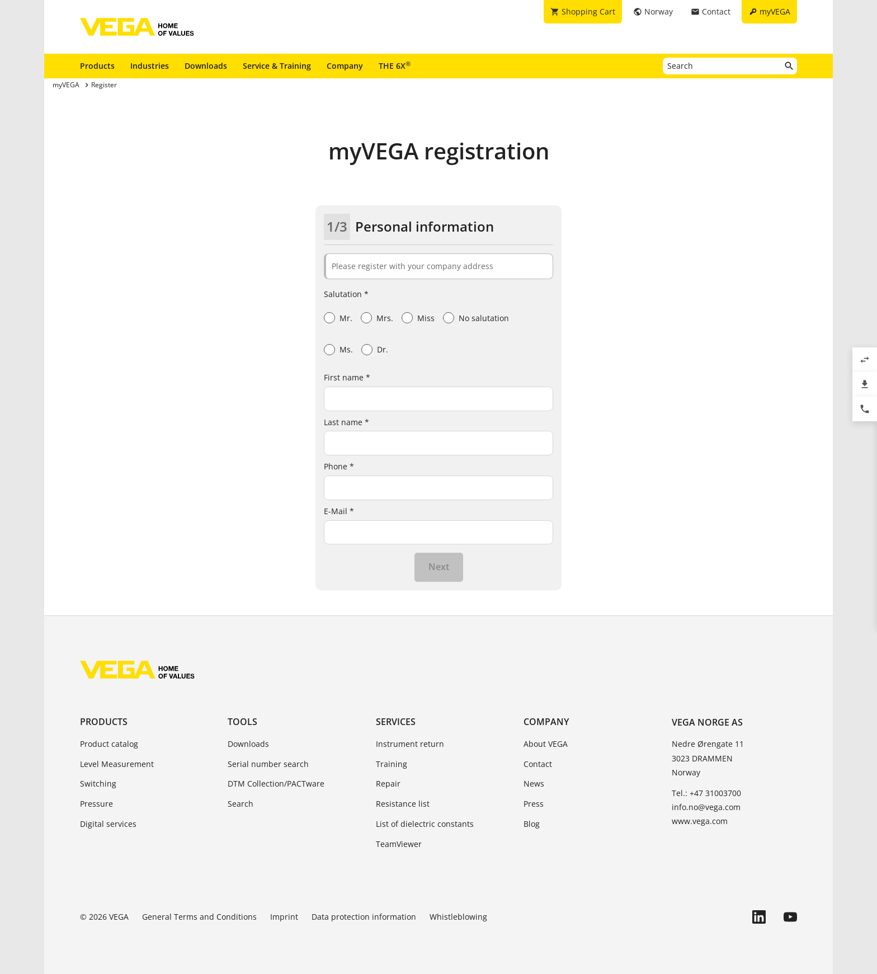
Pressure (96, 803)
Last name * (346, 422)
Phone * (339, 466)
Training (391, 764)
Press (534, 803)
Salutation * (346, 294)
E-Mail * (339, 511)
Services (396, 722)
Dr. (382, 349)
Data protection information (364, 916)
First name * (347, 377)
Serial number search (268, 764)
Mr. (346, 318)
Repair (388, 783)
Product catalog (109, 743)
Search (240, 803)
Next (438, 567)
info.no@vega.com (706, 807)
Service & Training (277, 65)
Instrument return (410, 743)
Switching (98, 783)
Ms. (346, 349)
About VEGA (546, 743)
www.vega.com (700, 821)
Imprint (284, 916)
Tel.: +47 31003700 (706, 793)
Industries (149, 65)
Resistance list (403, 803)
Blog (532, 823)
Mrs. (384, 318)
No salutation (484, 318)
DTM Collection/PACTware (276, 783)
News (534, 783)
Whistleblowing (458, 916)
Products (97, 65)
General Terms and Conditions (199, 916)
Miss (426, 318)
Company (345, 65)
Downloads (206, 65)
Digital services (108, 823)
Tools (242, 722)
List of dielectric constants (425, 823)
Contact (538, 764)
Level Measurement (117, 764)
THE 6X (395, 65)
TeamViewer (399, 844)
